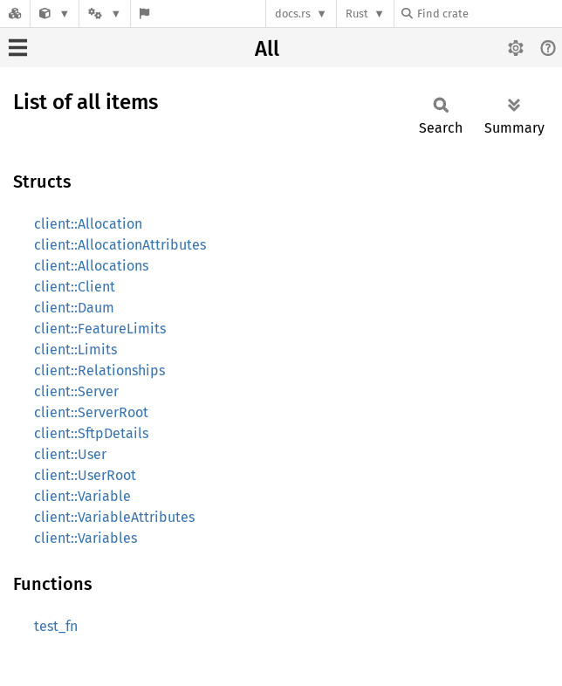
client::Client (74, 286)
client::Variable (82, 496)
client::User (70, 454)
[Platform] (104, 13)
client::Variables (85, 538)
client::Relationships (99, 370)
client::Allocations (91, 265)
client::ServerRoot (91, 412)
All (267, 49)
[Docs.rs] (15, 13)
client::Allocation (88, 224)
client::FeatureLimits (100, 328)
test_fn (56, 626)
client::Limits (75, 349)
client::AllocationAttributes (120, 245)
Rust (357, 13)
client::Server (76, 391)
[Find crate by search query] (488, 13)
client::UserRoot (85, 475)
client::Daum (74, 307)
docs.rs (293, 13)
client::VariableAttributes (114, 517)
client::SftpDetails (91, 433)
